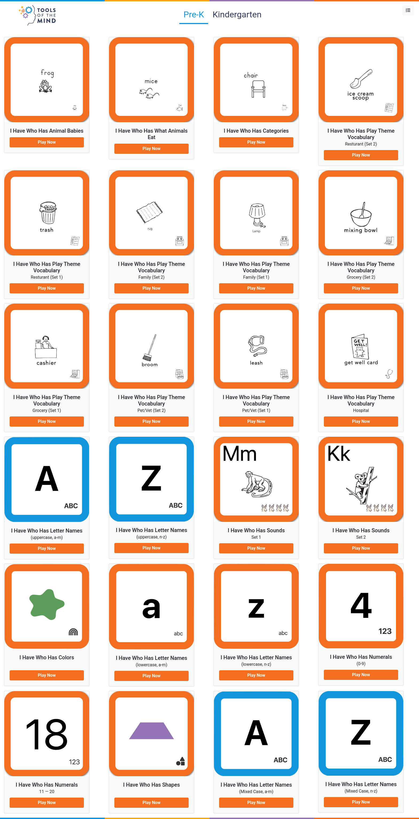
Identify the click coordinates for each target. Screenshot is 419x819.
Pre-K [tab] (194, 14)
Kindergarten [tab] (236, 14)
